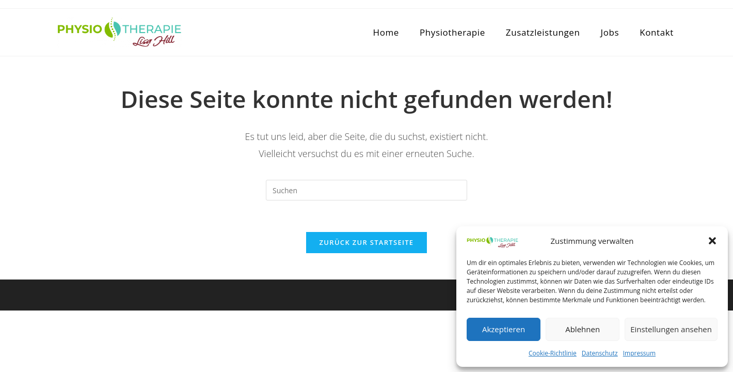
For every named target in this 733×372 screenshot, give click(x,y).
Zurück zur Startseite (367, 242)
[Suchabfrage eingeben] (366, 190)
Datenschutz (600, 353)
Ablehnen (582, 329)
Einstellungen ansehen (671, 329)
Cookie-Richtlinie (553, 353)
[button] (712, 241)
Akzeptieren (503, 329)
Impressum (639, 353)
